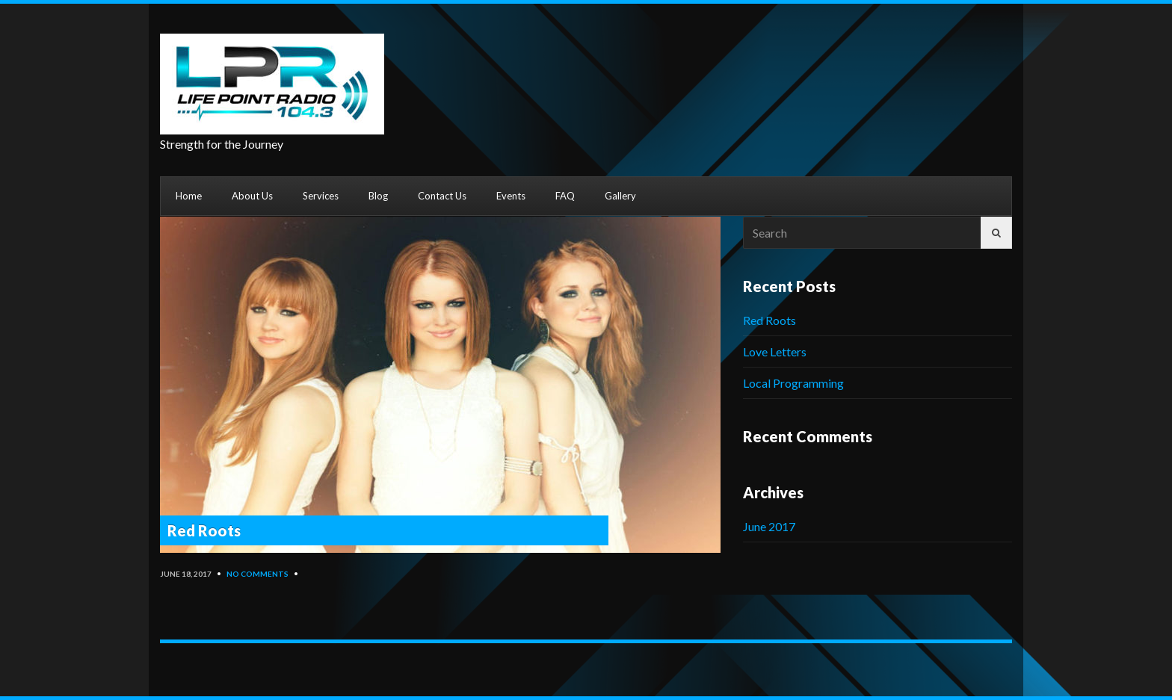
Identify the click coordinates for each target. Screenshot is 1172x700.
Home (189, 196)
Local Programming (793, 383)
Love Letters (774, 351)
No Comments (257, 573)
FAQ (565, 196)
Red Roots (204, 530)
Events (510, 196)
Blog (378, 196)
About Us (252, 196)
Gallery (620, 196)
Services (321, 196)
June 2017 (769, 526)
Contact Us (442, 196)
